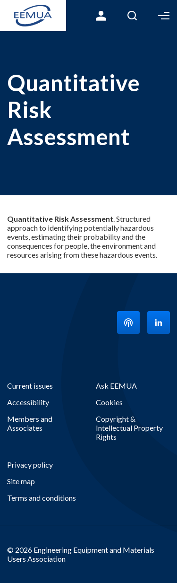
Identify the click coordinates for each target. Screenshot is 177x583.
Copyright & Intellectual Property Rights (129, 427)
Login (101, 15)
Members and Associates (29, 423)
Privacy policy (30, 464)
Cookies (109, 402)
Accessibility (28, 402)
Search (132, 16)
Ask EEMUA (116, 385)
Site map (21, 481)
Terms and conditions (41, 497)
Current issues (30, 385)
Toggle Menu (163, 15)
